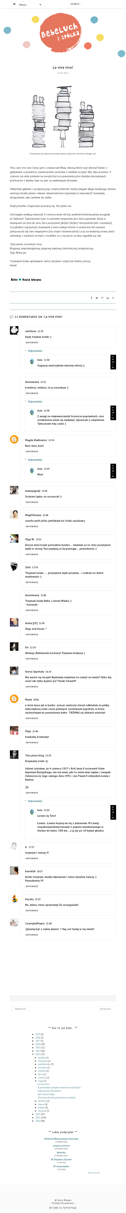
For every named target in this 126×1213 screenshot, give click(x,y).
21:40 (48, 923)
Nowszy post (20, 1009)
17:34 (35, 567)
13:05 (44, 491)
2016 (38, 1044)
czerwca (42, 1077)
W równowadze (61, 1166)
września (42, 1067)
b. (26, 847)
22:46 (35, 731)
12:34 (51, 440)
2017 (38, 1040)
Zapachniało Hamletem (49, 1090)
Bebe (39, 359)
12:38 (46, 359)
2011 (38, 1117)
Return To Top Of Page (63, 1207)
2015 (38, 1047)
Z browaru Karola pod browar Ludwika (57, 1097)
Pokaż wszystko (93, 1173)
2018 (38, 1037)
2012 (38, 1114)
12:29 (40, 331)
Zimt (28, 567)
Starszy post (105, 1009)
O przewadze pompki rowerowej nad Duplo (59, 1087)
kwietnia (42, 1100)
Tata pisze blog (34, 755)
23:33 (38, 899)
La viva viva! (43, 1084)
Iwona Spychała (34, 671)
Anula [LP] (31, 623)
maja (41, 1080)
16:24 (48, 671)
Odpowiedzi (35, 350)
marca (41, 1104)
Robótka (61, 1152)
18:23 (39, 871)
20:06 (36, 699)
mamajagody (32, 491)
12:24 (32, 647)
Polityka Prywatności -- (64, 1203)
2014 (38, 1050)
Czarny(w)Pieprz (35, 923)
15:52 (38, 539)
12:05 (46, 810)
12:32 (43, 382)
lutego (41, 1107)
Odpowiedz (32, 342)
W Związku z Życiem (61, 1159)
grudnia (42, 1057)
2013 (38, 1054)
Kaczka (29, 899)
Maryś (28, 699)
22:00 (43, 595)
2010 (38, 1120)
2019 (38, 1034)
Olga (28, 731)
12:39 (46, 468)
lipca (40, 1074)
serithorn (30, 331)
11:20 (48, 755)
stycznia (42, 1110)
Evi (26, 647)
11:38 (41, 623)
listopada (43, 1060)
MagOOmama (33, 515)
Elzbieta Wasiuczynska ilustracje (61, 1138)
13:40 (45, 515)
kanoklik (30, 871)
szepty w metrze (61, 1145)
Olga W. (30, 539)
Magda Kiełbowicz (36, 440)
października (44, 1064)
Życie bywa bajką (46, 1094)
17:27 (31, 847)
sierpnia (42, 1070)
